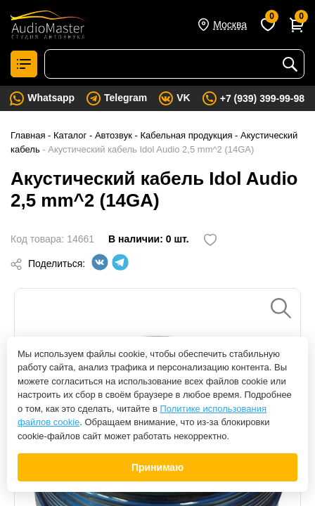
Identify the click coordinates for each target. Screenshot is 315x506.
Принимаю (157, 467)
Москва (230, 25)
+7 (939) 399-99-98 (262, 98)
